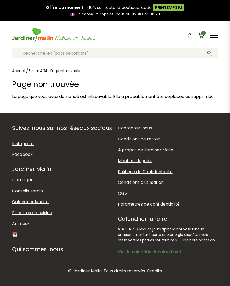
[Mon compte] (189, 35)
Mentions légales (135, 161)
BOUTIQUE (22, 180)
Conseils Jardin (27, 191)
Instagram (23, 144)
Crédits (154, 271)
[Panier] (201, 35)
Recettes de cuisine (32, 213)
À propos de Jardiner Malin (145, 150)
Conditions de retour (139, 139)
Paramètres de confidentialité (149, 204)
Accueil (18, 70)
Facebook (22, 154)
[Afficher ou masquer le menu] (214, 35)
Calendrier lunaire (30, 202)
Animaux (21, 224)
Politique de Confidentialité (145, 172)
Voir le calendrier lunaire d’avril (150, 252)
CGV (122, 193)
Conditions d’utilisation (141, 182)
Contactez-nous (135, 128)
